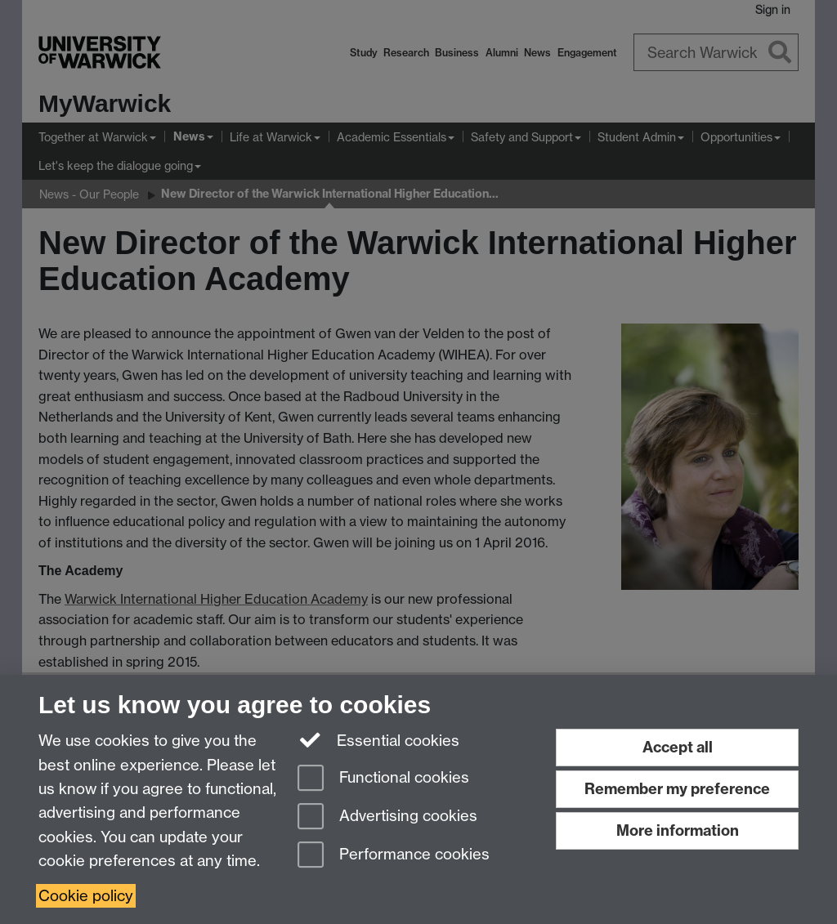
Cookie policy (85, 895)
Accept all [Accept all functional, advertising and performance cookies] (677, 747)
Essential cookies (379, 739)
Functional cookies (383, 779)
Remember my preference (677, 788)
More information (677, 830)
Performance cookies (394, 856)
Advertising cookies (387, 817)
